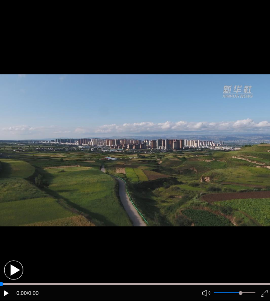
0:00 (21, 293)
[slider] (240, 293)
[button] (13, 270)
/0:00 (32, 293)
